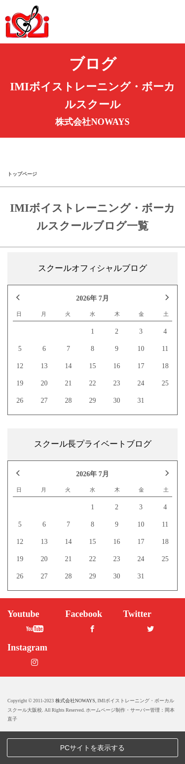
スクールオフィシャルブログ (92, 268)
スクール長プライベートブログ (92, 444)
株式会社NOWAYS (75, 733)
